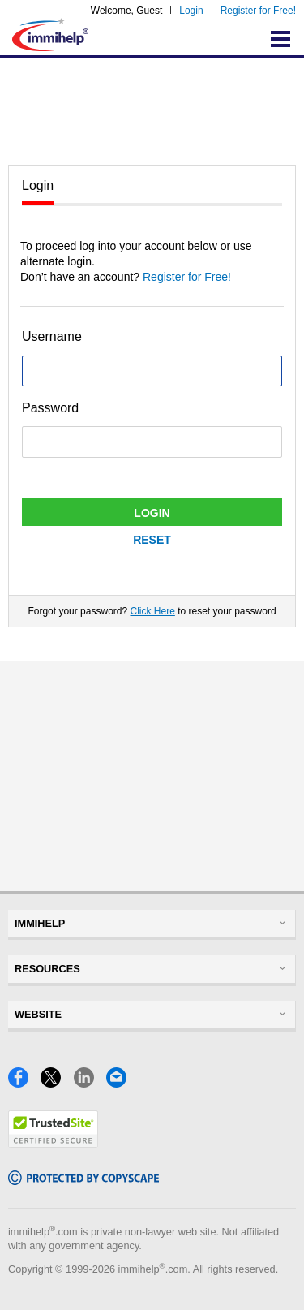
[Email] (120, 1083)
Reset (152, 539)
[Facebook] (24, 1083)
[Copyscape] (83, 1180)
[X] (57, 1083)
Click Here (152, 611)
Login (191, 10)
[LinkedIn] (90, 1083)
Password (50, 408)
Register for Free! (258, 10)
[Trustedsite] (53, 1143)
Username (52, 336)
